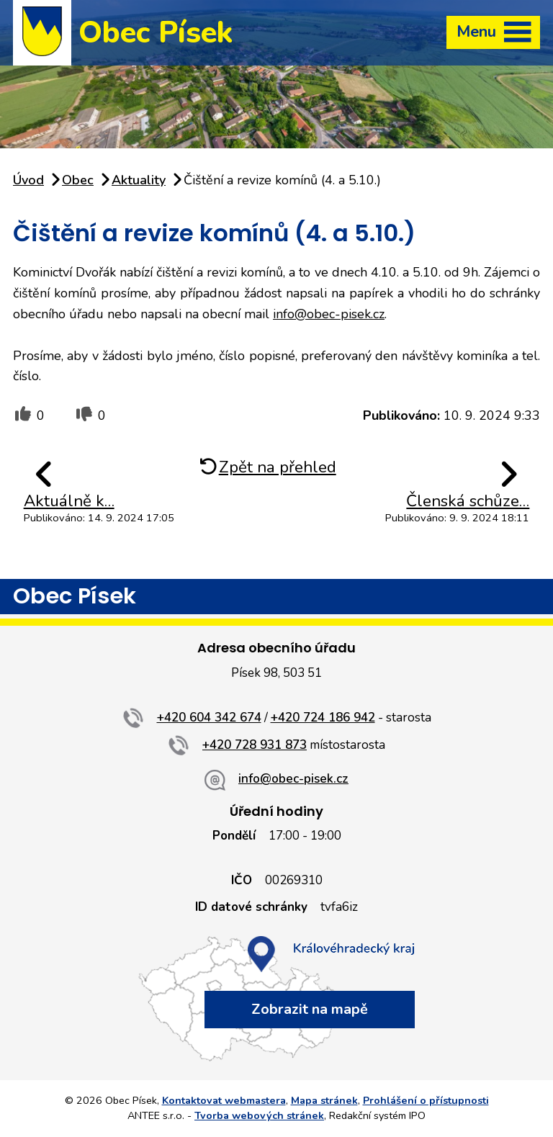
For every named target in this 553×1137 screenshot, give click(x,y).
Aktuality (139, 180)
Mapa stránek (324, 1100)
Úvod (28, 180)
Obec (78, 180)
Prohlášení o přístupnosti (426, 1100)
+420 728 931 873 (254, 745)
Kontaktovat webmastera (224, 1100)
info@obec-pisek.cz (329, 314)
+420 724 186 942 (323, 717)
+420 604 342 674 (209, 717)
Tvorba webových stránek (259, 1115)
